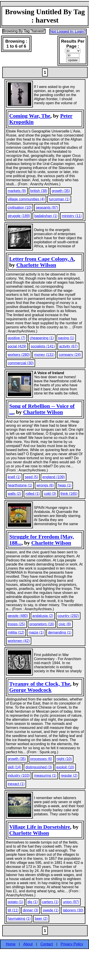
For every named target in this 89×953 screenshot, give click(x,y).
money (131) (44, 355)
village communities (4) (26, 199)
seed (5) (31, 477)
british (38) (39, 191)
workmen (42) (19, 641)
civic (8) (64, 624)
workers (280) (19, 355)
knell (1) (14, 477)
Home (11, 944)
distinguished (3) (38, 767)
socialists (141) (43, 346)
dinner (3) (30, 910)
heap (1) (65, 485)
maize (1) (36, 632)
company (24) (70, 355)
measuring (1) (45, 775)
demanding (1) (59, 632)
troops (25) (16, 624)
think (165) (69, 494)
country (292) (68, 616)
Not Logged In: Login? (68, 31)
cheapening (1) (42, 338)
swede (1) (50, 910)
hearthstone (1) (20, 485)
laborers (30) (73, 910)
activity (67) (68, 346)
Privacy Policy (72, 944)
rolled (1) (32, 494)
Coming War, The (30, 116)
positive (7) (16, 338)
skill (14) (14, 767)
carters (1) (50, 902)
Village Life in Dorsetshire (39, 827)
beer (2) (41, 919)
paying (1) (66, 338)
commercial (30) (21, 363)
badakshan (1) (45, 216)
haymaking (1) (19, 919)
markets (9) (17, 191)
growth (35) (61, 191)
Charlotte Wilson (36, 265)
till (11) (13, 910)
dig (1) (32, 902)
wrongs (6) (45, 485)
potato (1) (15, 902)
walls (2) (14, 494)
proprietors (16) (41, 624)
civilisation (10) (20, 207)
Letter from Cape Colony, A (41, 259)
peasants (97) (47, 207)
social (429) (17, 346)
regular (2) (69, 775)
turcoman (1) (59, 199)
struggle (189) (19, 216)
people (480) (18, 616)
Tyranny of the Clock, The (39, 684)
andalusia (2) (42, 616)
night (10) (64, 759)
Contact (46, 944)
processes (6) (41, 759)
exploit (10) (65, 767)
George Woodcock (30, 690)
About (28, 944)
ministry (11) (72, 216)
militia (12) (16, 632)
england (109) (53, 477)
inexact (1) (16, 784)
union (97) (71, 902)
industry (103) (19, 775)
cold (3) (50, 494)
